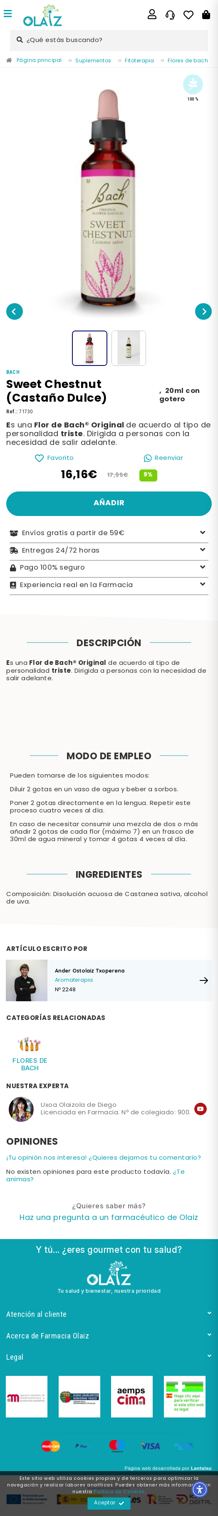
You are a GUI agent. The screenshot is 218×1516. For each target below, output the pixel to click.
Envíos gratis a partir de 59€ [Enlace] (109, 533)
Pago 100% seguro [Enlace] (109, 568)
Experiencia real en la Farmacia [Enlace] (109, 585)
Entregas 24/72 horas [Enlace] (109, 550)
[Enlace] (7, 15)
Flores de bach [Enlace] (30, 1064)
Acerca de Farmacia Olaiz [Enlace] (109, 1335)
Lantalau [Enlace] (201, 1468)
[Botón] (206, 15)
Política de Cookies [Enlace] (119, 1492)
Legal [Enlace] (109, 1357)
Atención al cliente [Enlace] (109, 1314)
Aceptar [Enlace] (109, 1503)
